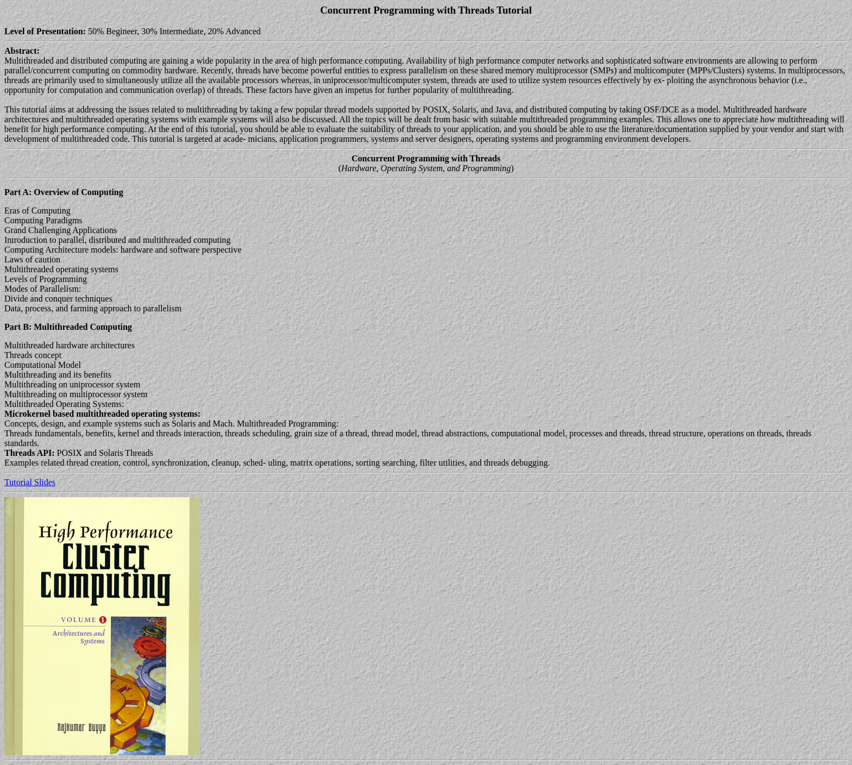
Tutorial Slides (29, 482)
